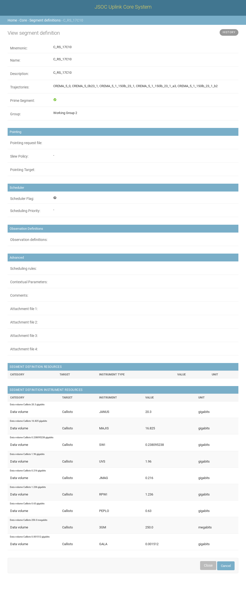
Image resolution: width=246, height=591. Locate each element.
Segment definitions (45, 20)
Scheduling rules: (23, 268)
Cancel (226, 566)
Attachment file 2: (24, 322)
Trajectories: (19, 87)
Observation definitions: (28, 240)
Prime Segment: (22, 101)
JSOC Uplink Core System (123, 7)
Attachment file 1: (24, 309)
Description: (19, 74)
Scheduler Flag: (22, 199)
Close (208, 565)
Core (23, 20)
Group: (15, 114)
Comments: (19, 295)
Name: (15, 60)
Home (12, 20)
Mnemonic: (18, 48)
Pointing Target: (22, 170)
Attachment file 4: (24, 349)
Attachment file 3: (24, 336)
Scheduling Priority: (25, 211)
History (229, 32)
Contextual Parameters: (28, 282)
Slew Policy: (19, 156)
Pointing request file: (26, 143)
